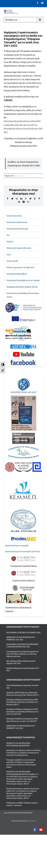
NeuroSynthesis (31, 821)
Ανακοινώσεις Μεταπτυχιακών (17, 229)
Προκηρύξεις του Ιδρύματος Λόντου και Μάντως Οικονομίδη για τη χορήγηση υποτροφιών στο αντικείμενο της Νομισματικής (23, 752)
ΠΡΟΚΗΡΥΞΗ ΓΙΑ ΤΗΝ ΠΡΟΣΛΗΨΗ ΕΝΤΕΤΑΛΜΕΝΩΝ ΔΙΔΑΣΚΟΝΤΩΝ (18, 744)
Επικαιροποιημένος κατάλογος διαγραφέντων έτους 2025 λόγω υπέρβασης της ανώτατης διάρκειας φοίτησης (22, 653)
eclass (9, 254)
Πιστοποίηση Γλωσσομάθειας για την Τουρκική (23, 280)
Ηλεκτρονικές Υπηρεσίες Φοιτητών (19, 248)
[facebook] (34, 829)
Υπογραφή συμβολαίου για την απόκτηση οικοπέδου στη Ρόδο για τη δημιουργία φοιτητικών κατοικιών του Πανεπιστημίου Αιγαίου (21, 763)
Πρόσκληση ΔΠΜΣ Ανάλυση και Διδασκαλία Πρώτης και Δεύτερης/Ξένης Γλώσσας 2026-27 (22, 693)
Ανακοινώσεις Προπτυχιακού (17, 222)
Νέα (8, 235)
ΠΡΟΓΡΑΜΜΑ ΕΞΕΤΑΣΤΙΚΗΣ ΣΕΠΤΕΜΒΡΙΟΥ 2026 (23, 632)
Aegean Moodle (12, 261)
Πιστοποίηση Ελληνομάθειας (17, 274)
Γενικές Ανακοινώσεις (14, 216)
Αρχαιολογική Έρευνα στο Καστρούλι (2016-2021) (22, 551)
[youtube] (40, 829)
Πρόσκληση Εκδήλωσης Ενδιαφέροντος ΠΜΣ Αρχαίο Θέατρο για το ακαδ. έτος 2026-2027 (22, 719)
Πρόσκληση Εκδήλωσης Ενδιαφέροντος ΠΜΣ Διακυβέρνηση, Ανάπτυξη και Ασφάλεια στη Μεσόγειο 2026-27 (22, 701)
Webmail (10, 241)
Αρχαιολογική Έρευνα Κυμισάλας (17, 545)
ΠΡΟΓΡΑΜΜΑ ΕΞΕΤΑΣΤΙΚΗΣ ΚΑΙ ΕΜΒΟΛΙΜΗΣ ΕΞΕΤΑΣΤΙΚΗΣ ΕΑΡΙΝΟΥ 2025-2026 (22, 645)
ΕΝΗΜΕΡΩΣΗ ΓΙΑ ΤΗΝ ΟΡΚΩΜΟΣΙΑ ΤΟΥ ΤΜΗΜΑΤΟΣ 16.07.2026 (20, 638)
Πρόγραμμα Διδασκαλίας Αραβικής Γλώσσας (22, 287)
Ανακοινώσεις (20, 176)
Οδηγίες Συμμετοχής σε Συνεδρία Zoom (20, 267)
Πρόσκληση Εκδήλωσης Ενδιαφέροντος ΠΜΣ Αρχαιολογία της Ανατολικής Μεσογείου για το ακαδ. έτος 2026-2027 (22, 711)
